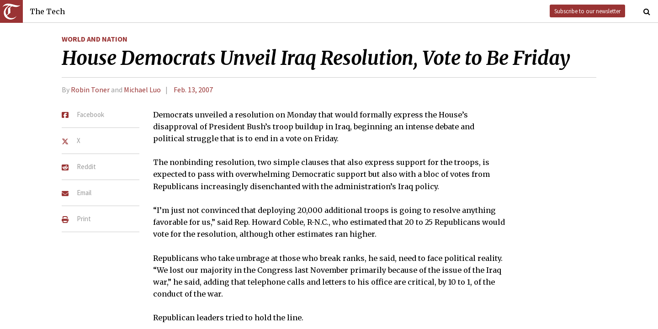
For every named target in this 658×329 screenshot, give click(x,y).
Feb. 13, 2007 (193, 89)
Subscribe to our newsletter (587, 11)
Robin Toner (90, 89)
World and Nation (94, 38)
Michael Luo (142, 89)
